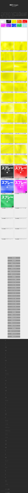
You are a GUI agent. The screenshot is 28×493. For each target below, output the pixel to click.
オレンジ (6, 460)
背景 (6, 440)
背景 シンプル (14, 314)
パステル (6, 484)
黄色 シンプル (14, 263)
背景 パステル (14, 325)
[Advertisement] (14, 35)
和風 (6, 347)
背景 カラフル (14, 333)
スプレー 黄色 (14, 287)
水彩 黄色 (14, 276)
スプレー (6, 434)
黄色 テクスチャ (14, 274)
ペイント (6, 437)
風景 (6, 350)
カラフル (6, 420)
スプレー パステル (13, 309)
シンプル (6, 424)
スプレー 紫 (14, 298)
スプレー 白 (14, 282)
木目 (6, 380)
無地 (6, 447)
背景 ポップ (14, 336)
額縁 (6, 414)
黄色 (6, 457)
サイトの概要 (7, 489)
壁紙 (6, 444)
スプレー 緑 (14, 306)
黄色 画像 (14, 257)
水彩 (6, 397)
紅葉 (6, 360)
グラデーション (7, 430)
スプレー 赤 (14, 293)
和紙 (6, 387)
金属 (6, 390)
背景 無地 (14, 328)
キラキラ (6, 400)
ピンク (6, 467)
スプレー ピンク (14, 295)
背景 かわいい (14, 320)
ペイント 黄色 (14, 279)
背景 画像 (14, 312)
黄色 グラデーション (14, 271)
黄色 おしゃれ (14, 268)
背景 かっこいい (14, 322)
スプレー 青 (14, 301)
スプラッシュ (7, 427)
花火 (6, 370)
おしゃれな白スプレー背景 (16, 12)
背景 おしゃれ (14, 317)
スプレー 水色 (14, 303)
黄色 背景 (14, 260)
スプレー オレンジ (13, 290)
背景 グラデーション (14, 331)
